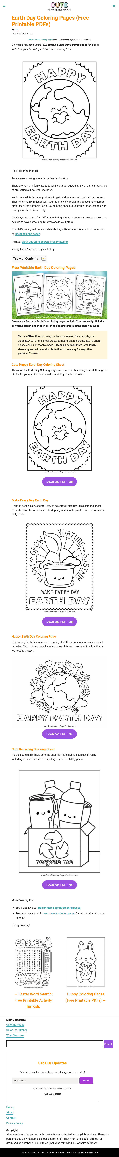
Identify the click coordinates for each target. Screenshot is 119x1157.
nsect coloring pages (27, 233)
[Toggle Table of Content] (42, 258)
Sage (16, 30)
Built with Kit (52, 1094)
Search (108, 1044)
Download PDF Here (59, 481)
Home (30, 40)
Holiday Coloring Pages (43, 40)
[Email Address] (45, 1080)
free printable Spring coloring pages (59, 907)
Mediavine (93, 1152)
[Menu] (4, 6)
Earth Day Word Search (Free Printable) (45, 241)
